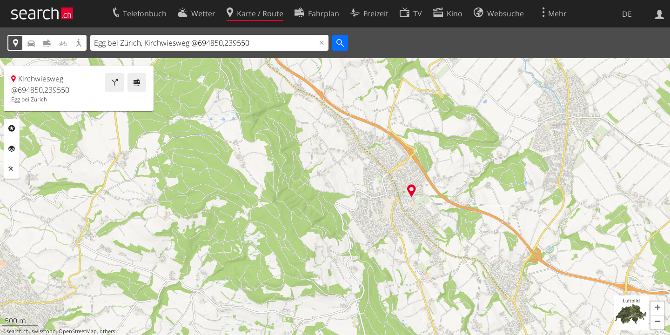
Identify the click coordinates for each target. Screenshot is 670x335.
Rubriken (12, 128)
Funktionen (12, 169)
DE (627, 14)
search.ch (18, 331)
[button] (657, 308)
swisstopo (44, 331)
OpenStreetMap (78, 331)
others (107, 331)
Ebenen (12, 149)
